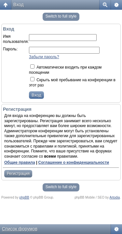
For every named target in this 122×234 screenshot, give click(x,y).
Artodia (115, 197)
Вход (18, 4)
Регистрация (18, 173)
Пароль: (10, 49)
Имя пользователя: (16, 39)
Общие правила (19, 162)
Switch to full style (61, 16)
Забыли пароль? (44, 57)
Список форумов (19, 228)
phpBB (24, 197)
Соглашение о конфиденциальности (73, 162)
